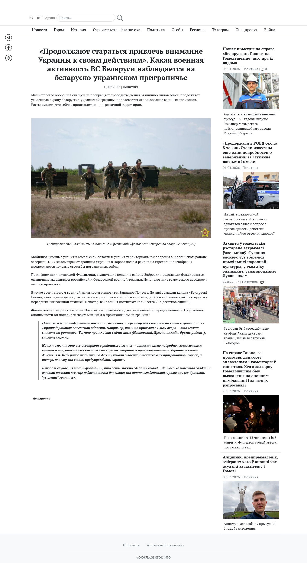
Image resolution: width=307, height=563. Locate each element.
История (78, 21)
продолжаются (43, 258)
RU (210, 8)
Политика (156, 21)
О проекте (131, 537)
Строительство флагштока (116, 21)
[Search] (249, 8)
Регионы (197, 21)
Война (269, 21)
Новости (39, 21)
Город (59, 21)
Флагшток (42, 390)
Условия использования (165, 537)
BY (202, 8)
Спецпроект (246, 21)
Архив (221, 8)
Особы (177, 21)
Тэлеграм (220, 21)
